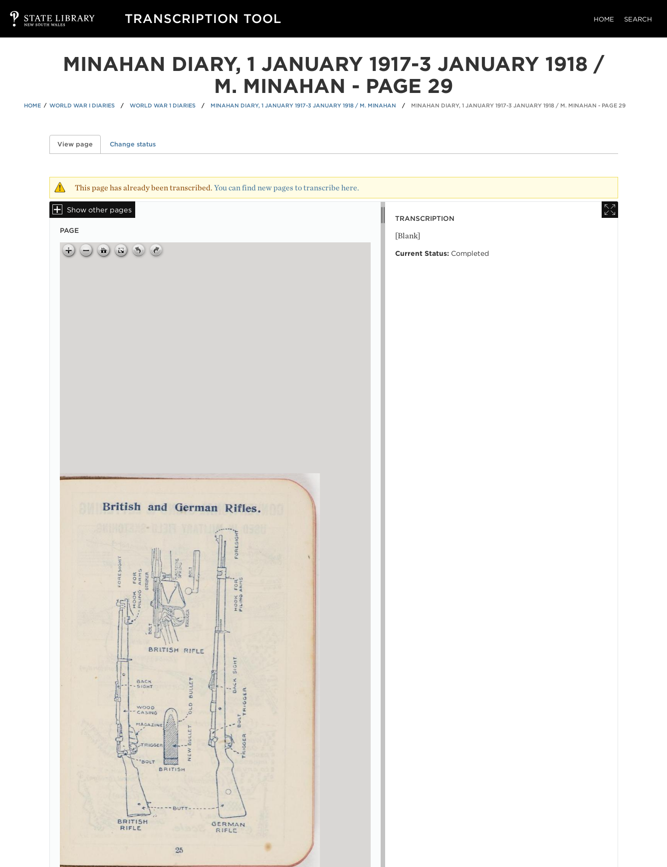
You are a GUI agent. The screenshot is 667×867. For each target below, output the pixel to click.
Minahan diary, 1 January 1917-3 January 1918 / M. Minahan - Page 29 (518, 105)
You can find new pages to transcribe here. (286, 187)
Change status (133, 144)
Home (604, 19)
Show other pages (99, 209)
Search (638, 19)
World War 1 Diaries (163, 105)
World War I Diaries (82, 105)
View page (79, 144)
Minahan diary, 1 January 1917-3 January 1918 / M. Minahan (303, 105)
